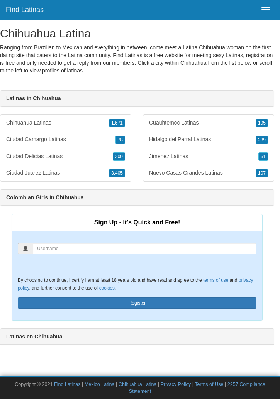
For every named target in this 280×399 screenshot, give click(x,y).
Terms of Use (209, 384)
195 (262, 123)
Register (137, 303)
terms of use (215, 280)
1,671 (117, 123)
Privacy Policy (176, 384)
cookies (107, 288)
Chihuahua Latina (138, 384)
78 (120, 140)
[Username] (144, 248)
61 (263, 156)
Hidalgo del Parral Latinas (208, 139)
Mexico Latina (100, 384)
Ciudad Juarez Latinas (65, 173)
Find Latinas (25, 9)
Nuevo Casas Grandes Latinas (208, 173)
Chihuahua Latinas (65, 123)
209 (119, 156)
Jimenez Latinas (208, 156)
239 (262, 140)
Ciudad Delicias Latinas (65, 156)
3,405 (117, 173)
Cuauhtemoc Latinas (208, 123)
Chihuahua (193, 63)
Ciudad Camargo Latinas (65, 139)
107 (262, 173)
